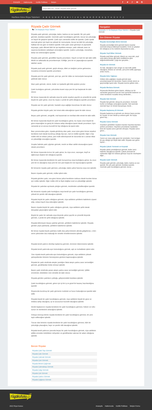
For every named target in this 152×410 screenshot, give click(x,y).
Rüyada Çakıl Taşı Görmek (42, 351)
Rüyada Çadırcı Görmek (41, 376)
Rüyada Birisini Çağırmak (41, 364)
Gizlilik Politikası (41, 2)
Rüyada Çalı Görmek (40, 373)
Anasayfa (16, 2)
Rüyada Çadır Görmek (108, 160)
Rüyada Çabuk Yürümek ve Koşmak (114, 147)
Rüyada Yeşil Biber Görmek (110, 53)
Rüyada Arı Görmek (107, 65)
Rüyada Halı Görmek (108, 99)
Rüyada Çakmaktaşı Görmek (42, 367)
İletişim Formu (135, 406)
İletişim (53, 2)
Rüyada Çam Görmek (40, 360)
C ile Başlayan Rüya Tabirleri (44, 30)
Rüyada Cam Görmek (108, 135)
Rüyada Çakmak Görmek (41, 357)
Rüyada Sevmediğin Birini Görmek (113, 42)
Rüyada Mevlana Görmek (109, 87)
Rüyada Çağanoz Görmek (41, 380)
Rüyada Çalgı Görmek (40, 370)
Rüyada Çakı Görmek (40, 354)
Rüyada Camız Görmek (109, 122)
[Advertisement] (19, 64)
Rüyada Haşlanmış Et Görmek (111, 110)
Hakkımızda (28, 2)
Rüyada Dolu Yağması (108, 76)
